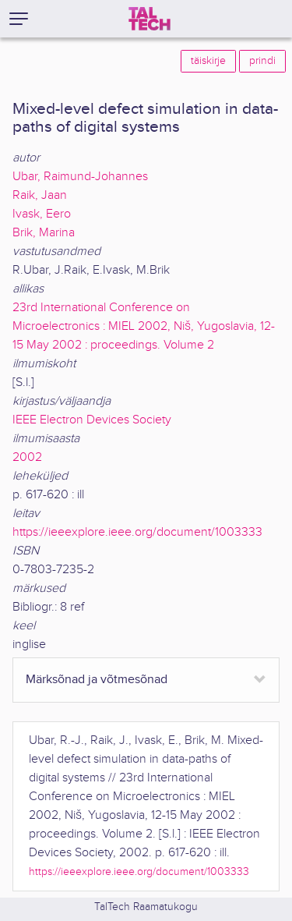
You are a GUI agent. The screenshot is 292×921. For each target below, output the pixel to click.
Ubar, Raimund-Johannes (80, 176)
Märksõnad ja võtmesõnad (96, 679)
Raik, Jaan (39, 195)
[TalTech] (149, 18)
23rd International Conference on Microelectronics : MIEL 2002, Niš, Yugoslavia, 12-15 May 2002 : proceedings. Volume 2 (143, 326)
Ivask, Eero (41, 214)
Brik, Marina (43, 232)
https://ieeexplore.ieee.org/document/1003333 (137, 532)
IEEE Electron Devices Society (91, 420)
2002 (27, 457)
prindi (262, 61)
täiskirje (208, 61)
